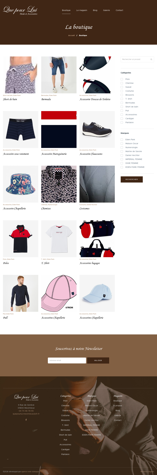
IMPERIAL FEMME (91, 425)
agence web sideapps (30, 472)
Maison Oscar (91, 406)
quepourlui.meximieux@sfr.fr (26, 414)
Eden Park (17, 95)
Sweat (65, 411)
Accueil (71, 35)
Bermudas (44, 95)
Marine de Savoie (91, 415)
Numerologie (52, 204)
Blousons (65, 420)
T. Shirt (43, 259)
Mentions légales (147, 472)
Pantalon (65, 454)
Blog (95, 10)
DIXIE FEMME (91, 430)
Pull (4, 314)
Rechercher (132, 179)
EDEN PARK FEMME (91, 435)
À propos (117, 406)
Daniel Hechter (92, 204)
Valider (98, 360)
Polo (4, 259)
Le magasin (81, 10)
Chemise (44, 204)
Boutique (66, 10)
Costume (82, 204)
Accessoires (83, 95)
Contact (119, 10)
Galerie (106, 10)
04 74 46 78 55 (26, 411)
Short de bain (8, 95)
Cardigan (65, 450)
